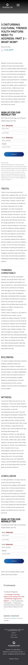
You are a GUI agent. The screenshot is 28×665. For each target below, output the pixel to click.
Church (4, 144)
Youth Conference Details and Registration (14, 630)
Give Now (14, 637)
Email (7, 137)
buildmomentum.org (16, 651)
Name (7, 125)
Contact (14, 635)
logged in (14, 618)
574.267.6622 (15, 649)
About (14, 632)
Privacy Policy (14, 658)
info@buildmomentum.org (16, 654)
